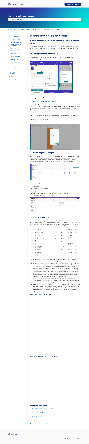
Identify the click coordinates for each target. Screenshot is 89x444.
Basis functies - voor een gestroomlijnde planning (45, 29)
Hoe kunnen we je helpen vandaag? (21, 16)
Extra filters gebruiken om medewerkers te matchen (42, 408)
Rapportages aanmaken (35, 420)
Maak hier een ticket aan (72, 4)
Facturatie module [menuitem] (15, 56)
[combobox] (43, 19)
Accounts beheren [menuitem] (15, 59)
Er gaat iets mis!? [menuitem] (15, 63)
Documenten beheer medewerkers (38, 412)
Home (21, 4)
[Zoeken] (79, 19)
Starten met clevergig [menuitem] (16, 39)
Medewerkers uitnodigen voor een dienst (39, 423)
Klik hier (52, 101)
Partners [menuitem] (11, 83)
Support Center (12, 29)
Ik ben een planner (24, 29)
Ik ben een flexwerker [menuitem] (15, 69)
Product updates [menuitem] (13, 80)
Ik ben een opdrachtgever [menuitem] (13, 72)
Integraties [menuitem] (13, 66)
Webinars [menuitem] (11, 77)
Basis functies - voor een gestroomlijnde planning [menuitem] (16, 44)
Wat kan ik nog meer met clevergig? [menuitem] (17, 49)
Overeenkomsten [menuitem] (15, 53)
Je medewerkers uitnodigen (36, 416)
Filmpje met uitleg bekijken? (41, 101)
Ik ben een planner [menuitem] (14, 36)
